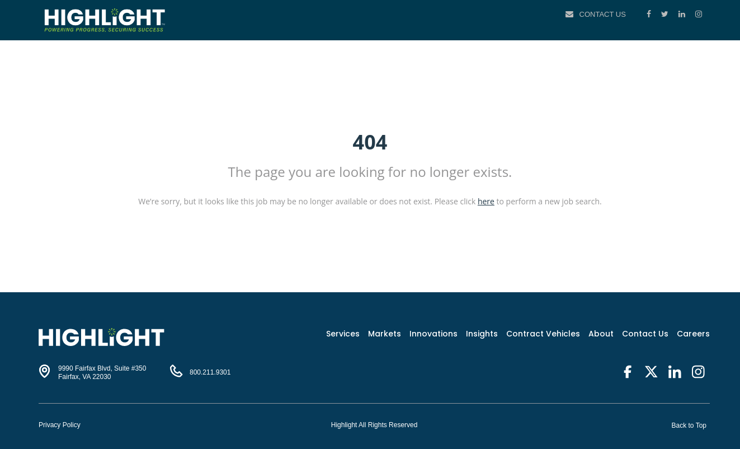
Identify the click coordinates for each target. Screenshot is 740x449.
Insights (482, 333)
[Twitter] (666, 14)
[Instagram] (698, 14)
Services (343, 333)
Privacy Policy (60, 425)
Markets (384, 333)
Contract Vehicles (543, 333)
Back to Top (689, 425)
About (601, 333)
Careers (693, 333)
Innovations (433, 333)
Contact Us (602, 14)
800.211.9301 (210, 372)
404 (370, 142)
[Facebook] (650, 14)
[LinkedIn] (683, 14)
